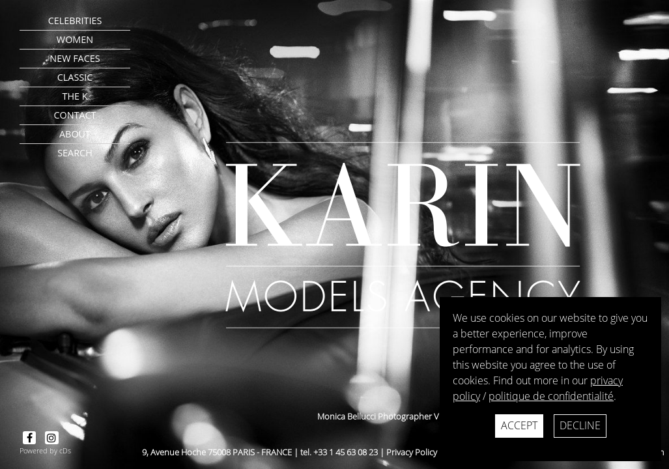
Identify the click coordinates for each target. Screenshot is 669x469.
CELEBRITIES (75, 20)
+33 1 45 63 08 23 (345, 452)
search (75, 153)
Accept (519, 425)
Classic (75, 77)
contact (74, 115)
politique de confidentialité (551, 396)
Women (75, 39)
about (75, 134)
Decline (580, 425)
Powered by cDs (45, 450)
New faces (75, 58)
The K (74, 96)
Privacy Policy (411, 452)
